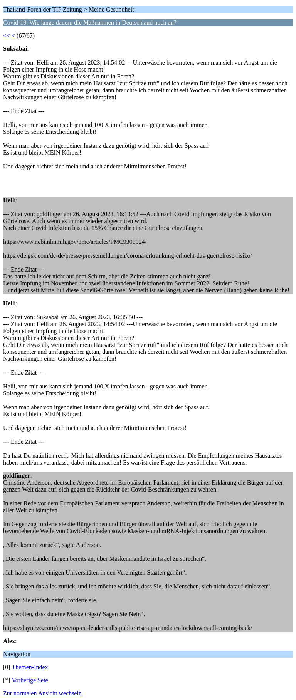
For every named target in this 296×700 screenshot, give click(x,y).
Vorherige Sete (30, 680)
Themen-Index (30, 667)
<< (6, 35)
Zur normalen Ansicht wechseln (42, 693)
